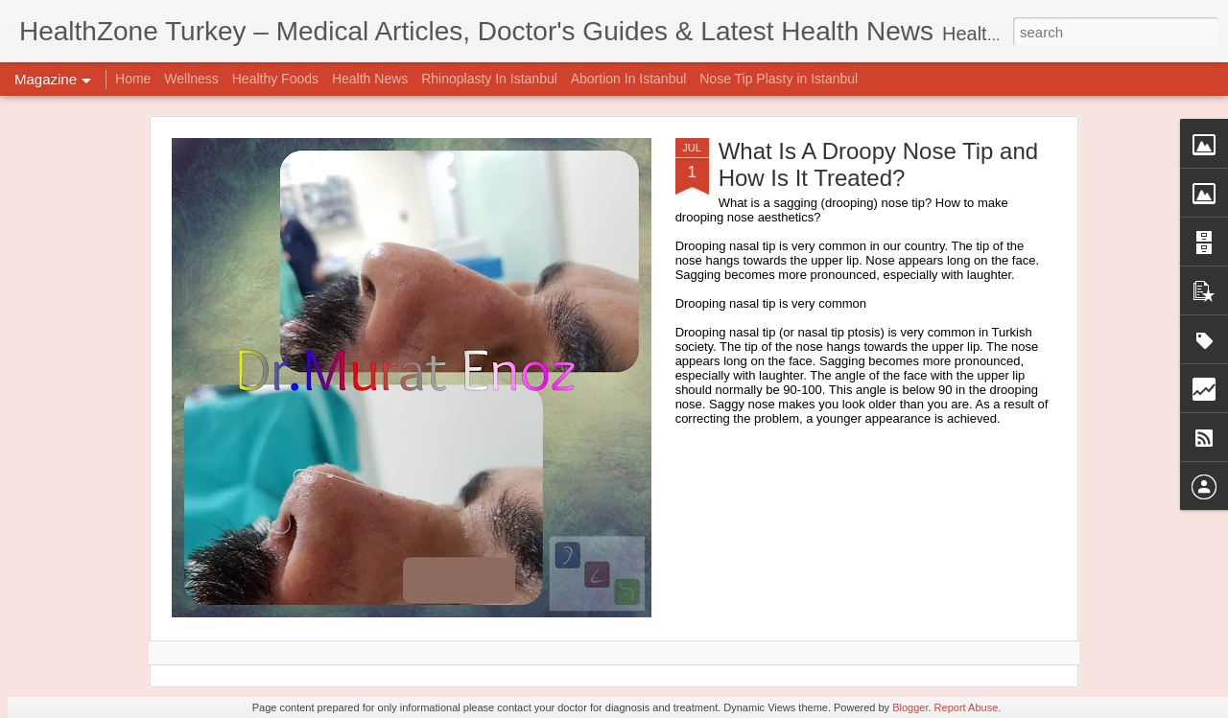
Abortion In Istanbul (629, 78)
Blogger (910, 707)
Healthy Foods (275, 78)
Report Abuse (966, 707)
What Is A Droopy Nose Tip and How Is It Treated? (879, 164)
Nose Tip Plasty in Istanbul (778, 78)
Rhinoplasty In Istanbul (489, 78)
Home (133, 78)
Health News (370, 78)
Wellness (191, 78)
